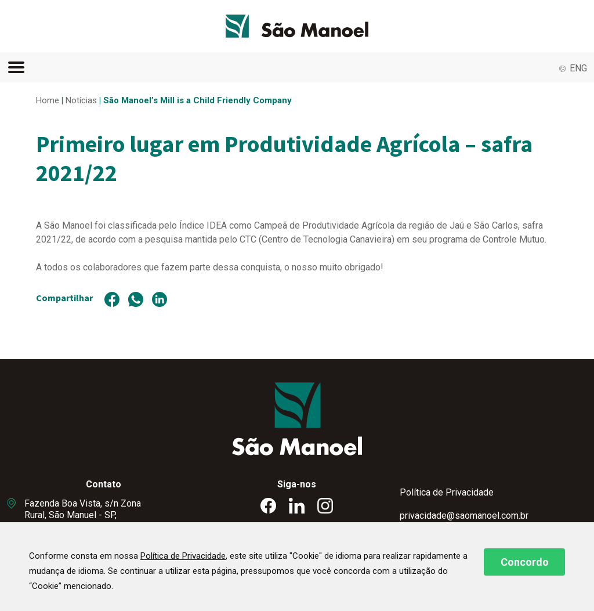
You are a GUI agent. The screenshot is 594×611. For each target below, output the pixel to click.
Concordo (525, 562)
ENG (578, 68)
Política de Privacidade (447, 492)
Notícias (81, 100)
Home (47, 100)
